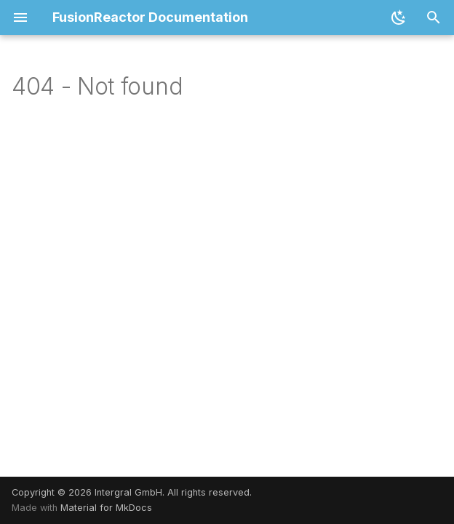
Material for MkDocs (106, 507)
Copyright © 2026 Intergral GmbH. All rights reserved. (132, 492)
